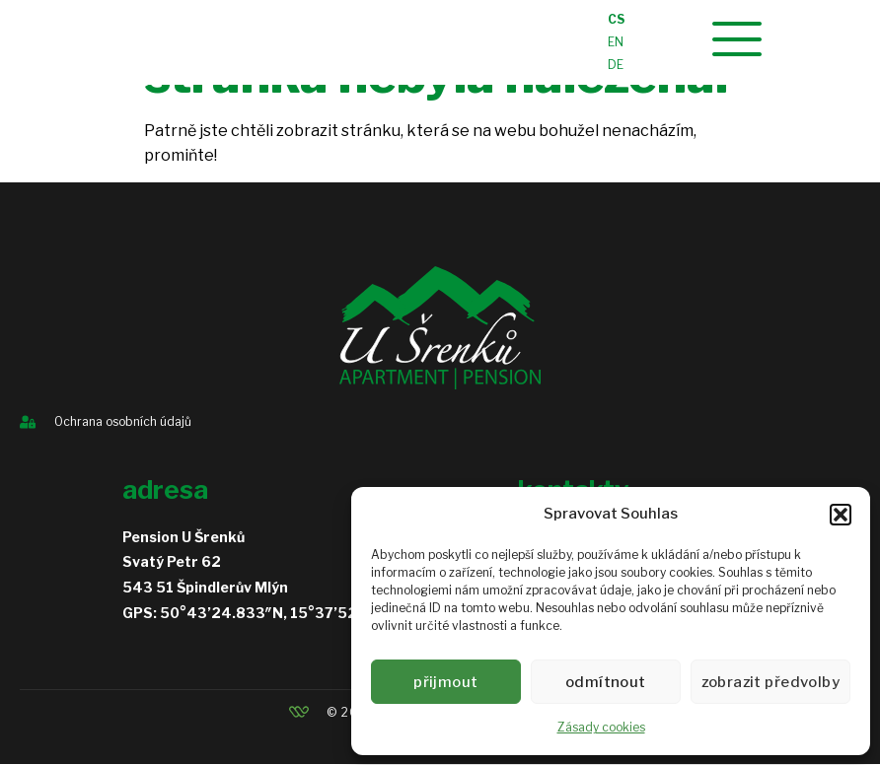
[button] (840, 514)
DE (615, 65)
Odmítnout (610, 682)
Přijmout (447, 682)
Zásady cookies (601, 727)
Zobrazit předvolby (774, 682)
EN (615, 42)
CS (616, 20)
